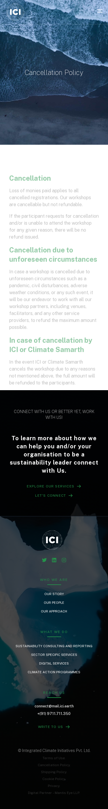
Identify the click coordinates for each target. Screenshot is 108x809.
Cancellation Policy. (54, 765)
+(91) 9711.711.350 (54, 713)
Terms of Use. (54, 758)
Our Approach (54, 611)
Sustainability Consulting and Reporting (54, 646)
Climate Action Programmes (54, 672)
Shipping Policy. (54, 772)
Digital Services (54, 663)
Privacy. (54, 786)
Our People (54, 602)
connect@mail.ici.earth (54, 706)
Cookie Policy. (54, 779)
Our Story (54, 594)
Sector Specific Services (54, 654)
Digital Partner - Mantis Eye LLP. (54, 793)
